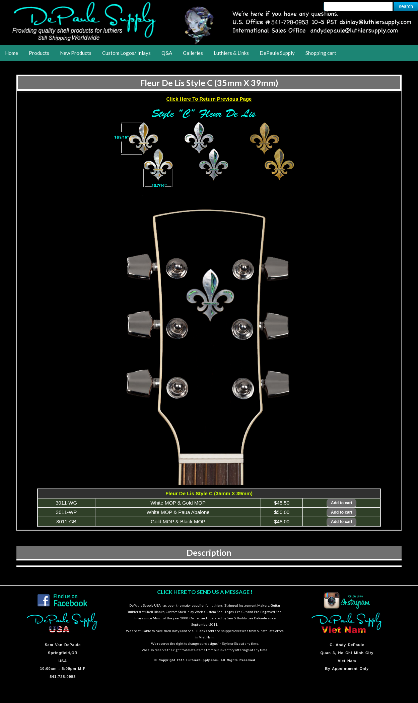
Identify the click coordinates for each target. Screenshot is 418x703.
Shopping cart (320, 53)
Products (39, 53)
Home (11, 53)
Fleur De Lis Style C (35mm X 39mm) (209, 83)
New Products (75, 53)
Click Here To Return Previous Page (209, 99)
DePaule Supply (277, 53)
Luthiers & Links (231, 53)
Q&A (166, 53)
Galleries (193, 53)
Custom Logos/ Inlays (126, 53)
